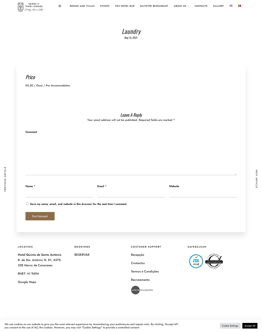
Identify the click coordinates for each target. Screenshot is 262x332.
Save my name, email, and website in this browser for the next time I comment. (78, 204)
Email (100, 186)
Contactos (138, 263)
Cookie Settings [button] (230, 325)
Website (174, 186)
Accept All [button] (250, 325)
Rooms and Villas (82, 6)
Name (29, 186)
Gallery (218, 6)
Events (105, 6)
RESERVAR (81, 254)
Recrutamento (140, 280)
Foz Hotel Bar (124, 6)
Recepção (137, 254)
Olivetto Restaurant (154, 6)
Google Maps (27, 282)
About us (180, 6)
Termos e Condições (145, 271)
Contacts (201, 6)
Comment (31, 132)
